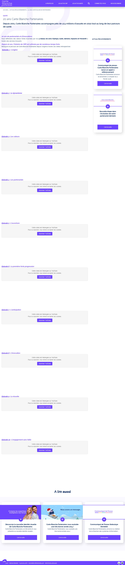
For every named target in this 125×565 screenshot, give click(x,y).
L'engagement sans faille (21, 440)
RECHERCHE (89, 4)
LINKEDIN (119, 563)
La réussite (14, 396)
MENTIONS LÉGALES (51, 563)
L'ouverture (14, 223)
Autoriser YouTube (45, 60)
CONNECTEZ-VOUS (100, 3)
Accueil (5, 10)
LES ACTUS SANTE (77, 3)
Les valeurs (14, 136)
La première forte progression (22, 266)
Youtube (122, 563)
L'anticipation (15, 310)
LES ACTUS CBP (62, 3)
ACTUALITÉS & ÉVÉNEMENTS (18, 10)
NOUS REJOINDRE (116, 3)
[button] (4, 561)
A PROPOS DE (49, 3)
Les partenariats (16, 180)
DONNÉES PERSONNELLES (36, 563)
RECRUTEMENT (13, 563)
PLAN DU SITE (23, 563)
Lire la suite (108, 83)
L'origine (14, 50)
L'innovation (15, 353)
